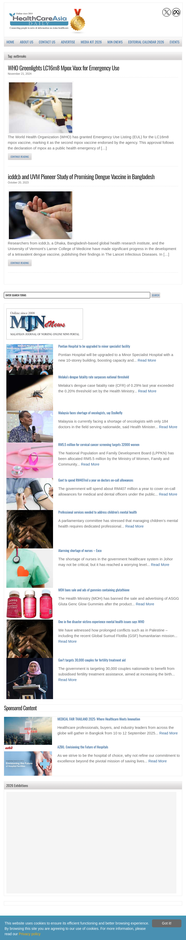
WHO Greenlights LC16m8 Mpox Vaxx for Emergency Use (63, 67)
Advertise (68, 41)
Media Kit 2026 (91, 41)
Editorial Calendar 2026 (146, 41)
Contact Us (47, 41)
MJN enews (115, 41)
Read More (147, 360)
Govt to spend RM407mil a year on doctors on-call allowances (95, 480)
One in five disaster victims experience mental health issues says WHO (101, 621)
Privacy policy (30, 934)
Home (10, 41)
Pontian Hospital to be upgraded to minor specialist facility (94, 346)
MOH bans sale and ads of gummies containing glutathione (93, 589)
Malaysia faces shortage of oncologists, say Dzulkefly (90, 412)
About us (26, 41)
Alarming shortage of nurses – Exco (80, 550)
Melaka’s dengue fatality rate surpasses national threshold (93, 376)
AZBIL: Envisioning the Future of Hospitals (82, 746)
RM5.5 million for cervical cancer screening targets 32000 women (98, 444)
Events (174, 41)
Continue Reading (20, 157)
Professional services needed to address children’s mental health (97, 512)
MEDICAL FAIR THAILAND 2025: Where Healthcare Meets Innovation (98, 718)
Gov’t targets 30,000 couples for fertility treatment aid (92, 659)
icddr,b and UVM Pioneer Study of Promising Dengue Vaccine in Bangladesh (81, 176)
